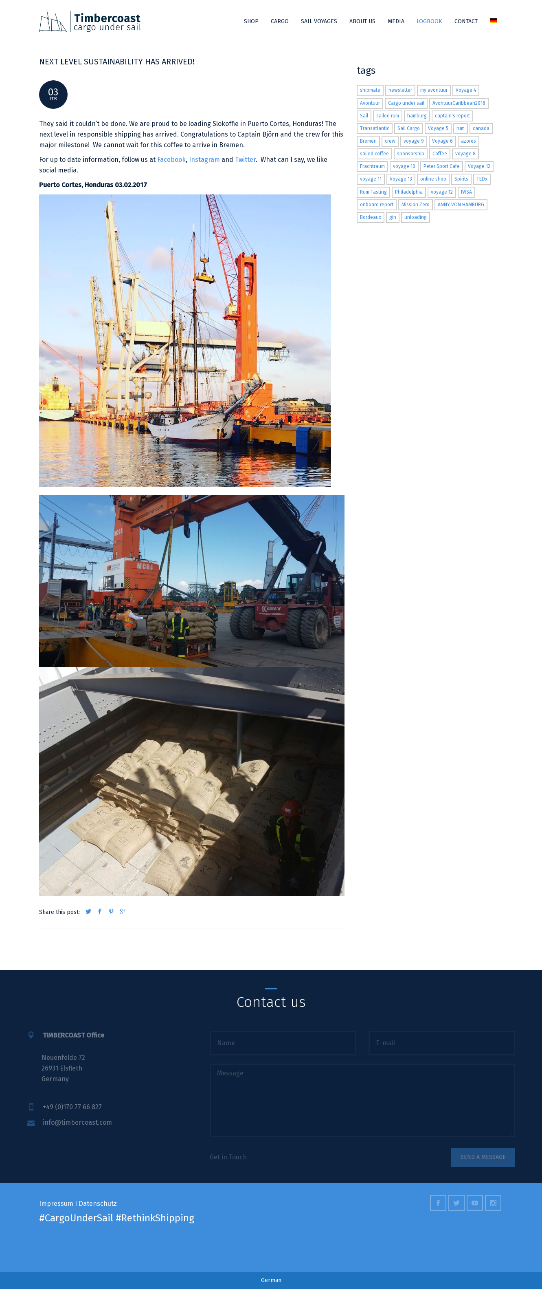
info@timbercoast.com (69, 1122)
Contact (466, 21)
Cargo (280, 21)
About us (362, 21)
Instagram (204, 159)
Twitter (245, 159)
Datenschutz (98, 1203)
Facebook (171, 159)
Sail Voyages (319, 21)
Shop (251, 21)
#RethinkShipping (155, 1218)
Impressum (56, 1203)
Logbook (429, 21)
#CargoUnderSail (76, 1218)
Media (396, 21)
